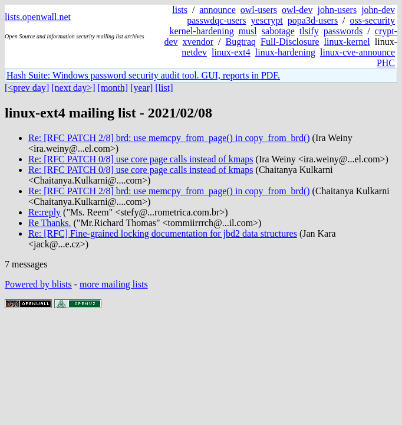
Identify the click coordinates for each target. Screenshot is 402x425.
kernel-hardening (201, 31)
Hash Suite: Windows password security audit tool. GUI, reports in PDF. (143, 75)
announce (218, 10)
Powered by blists (38, 284)
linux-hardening (285, 52)
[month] (113, 88)
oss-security (372, 20)
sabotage (278, 31)
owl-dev (297, 10)
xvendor (198, 42)
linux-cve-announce (357, 52)
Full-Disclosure (290, 42)
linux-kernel (347, 42)
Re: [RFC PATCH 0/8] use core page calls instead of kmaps (140, 159)
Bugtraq (240, 42)
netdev (194, 52)
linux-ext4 (231, 52)
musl (248, 31)
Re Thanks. (49, 223)
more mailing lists (114, 284)
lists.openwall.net (38, 17)
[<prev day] (27, 88)
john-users (337, 10)
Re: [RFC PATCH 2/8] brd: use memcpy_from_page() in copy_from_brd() (169, 138)
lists (179, 10)
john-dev (378, 10)
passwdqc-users (216, 20)
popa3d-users (313, 20)
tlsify (309, 31)
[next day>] (73, 88)
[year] (141, 88)
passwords (343, 31)
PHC (386, 63)
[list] (164, 88)
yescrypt (267, 20)
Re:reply (44, 212)
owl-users (258, 10)
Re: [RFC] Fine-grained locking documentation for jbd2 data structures (162, 233)
